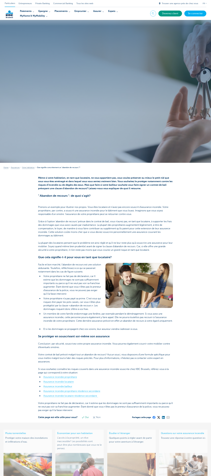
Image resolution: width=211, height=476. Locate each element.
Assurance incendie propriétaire (60, 377)
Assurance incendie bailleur (57, 386)
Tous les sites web (84, 3)
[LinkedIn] (163, 417)
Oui (85, 417)
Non (97, 417)
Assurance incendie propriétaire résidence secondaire (71, 391)
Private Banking (42, 3)
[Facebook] (154, 417)
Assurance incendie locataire (58, 381)
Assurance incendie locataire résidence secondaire (70, 396)
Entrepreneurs (25, 3)
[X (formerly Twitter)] (158, 417)
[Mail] (168, 417)
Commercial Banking (63, 3)
